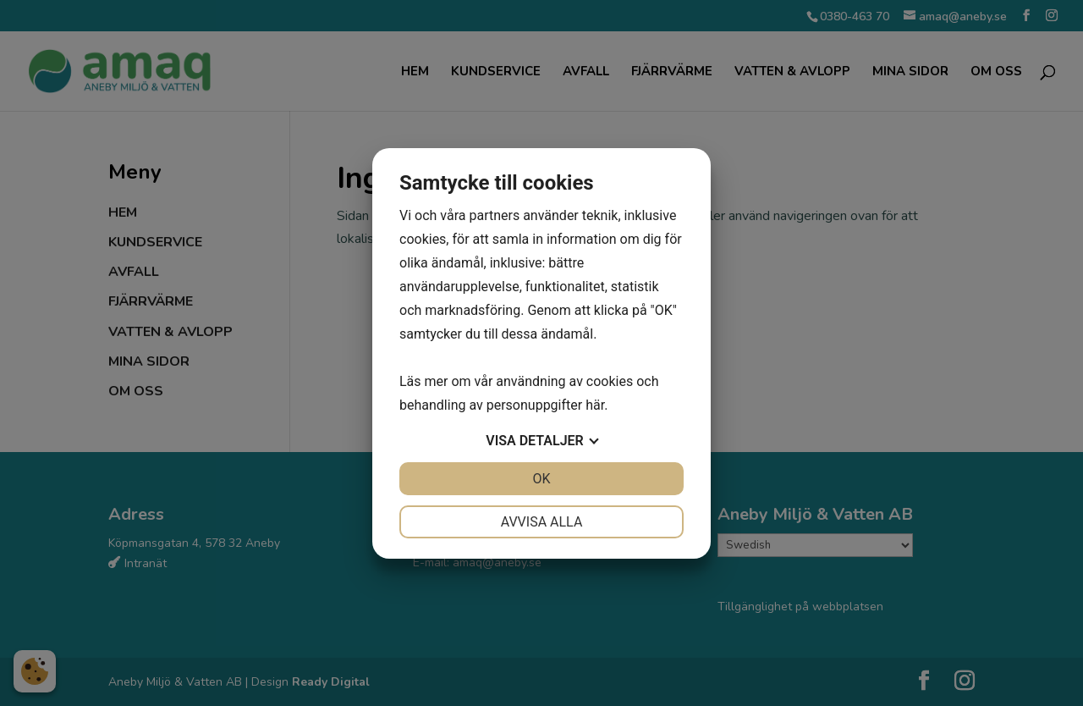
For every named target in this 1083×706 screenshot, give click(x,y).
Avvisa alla (542, 522)
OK (541, 479)
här (594, 405)
